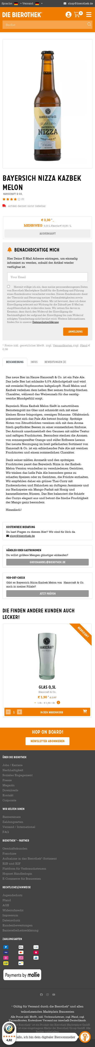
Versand (8, 827)
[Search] (87, 25)
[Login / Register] (68, 15)
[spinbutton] (14, 712)
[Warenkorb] (80, 15)
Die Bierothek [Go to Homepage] (22, 14)
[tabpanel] (47, 442)
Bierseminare (12, 816)
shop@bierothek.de (22, 535)
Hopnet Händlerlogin (17, 873)
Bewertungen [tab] (55, 362)
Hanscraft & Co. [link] (13, 193)
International (26, 827)
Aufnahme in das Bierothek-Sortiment (30, 858)
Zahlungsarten (13, 822)
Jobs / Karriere (13, 765)
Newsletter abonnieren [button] (47, 741)
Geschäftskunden (15, 848)
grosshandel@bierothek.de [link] (47, 562)
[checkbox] (47, 304)
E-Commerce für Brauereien (22, 878)
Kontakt (8, 795)
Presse (7, 780)
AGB (6, 905)
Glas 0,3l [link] (47, 687)
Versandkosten (63, 345)
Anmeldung (75, 331)
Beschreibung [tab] (15, 362)
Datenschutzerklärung (45, 321)
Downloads (10, 790)
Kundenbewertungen (18, 925)
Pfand (83, 345)
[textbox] (47, 277)
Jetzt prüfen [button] (48, 593)
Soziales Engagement (18, 775)
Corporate (9, 800)
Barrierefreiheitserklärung (21, 930)
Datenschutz (11, 920)
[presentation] (6, 671)
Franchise (9, 853)
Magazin (9, 785)
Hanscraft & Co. (47, 692)
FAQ (6, 832)
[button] (19, 711)
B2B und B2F (12, 863)
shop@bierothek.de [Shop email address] (80, 3)
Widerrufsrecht (13, 910)
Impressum (10, 915)
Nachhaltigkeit (13, 770)
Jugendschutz (12, 895)
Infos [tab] (34, 362)
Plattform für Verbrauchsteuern (24, 868)
